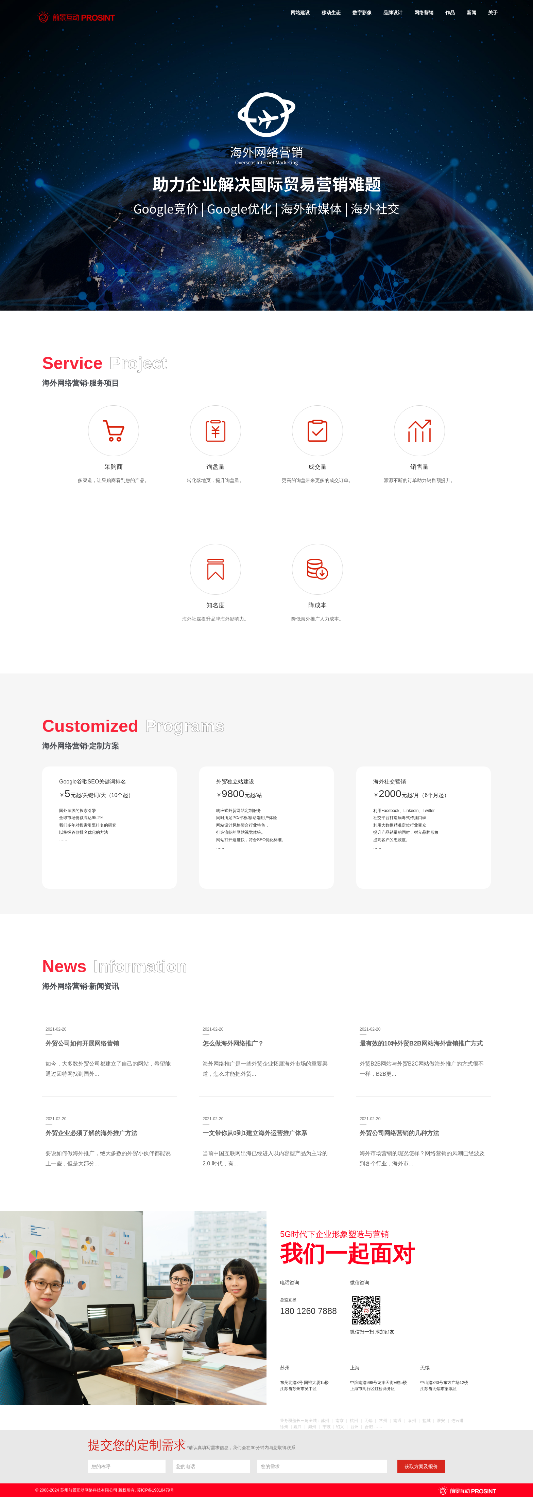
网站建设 (300, 12)
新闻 (471, 12)
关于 (493, 12)
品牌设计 (392, 12)
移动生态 (331, 12)
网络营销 (423, 12)
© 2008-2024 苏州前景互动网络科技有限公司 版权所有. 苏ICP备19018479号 (104, 1490)
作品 (450, 12)
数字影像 (362, 12)
